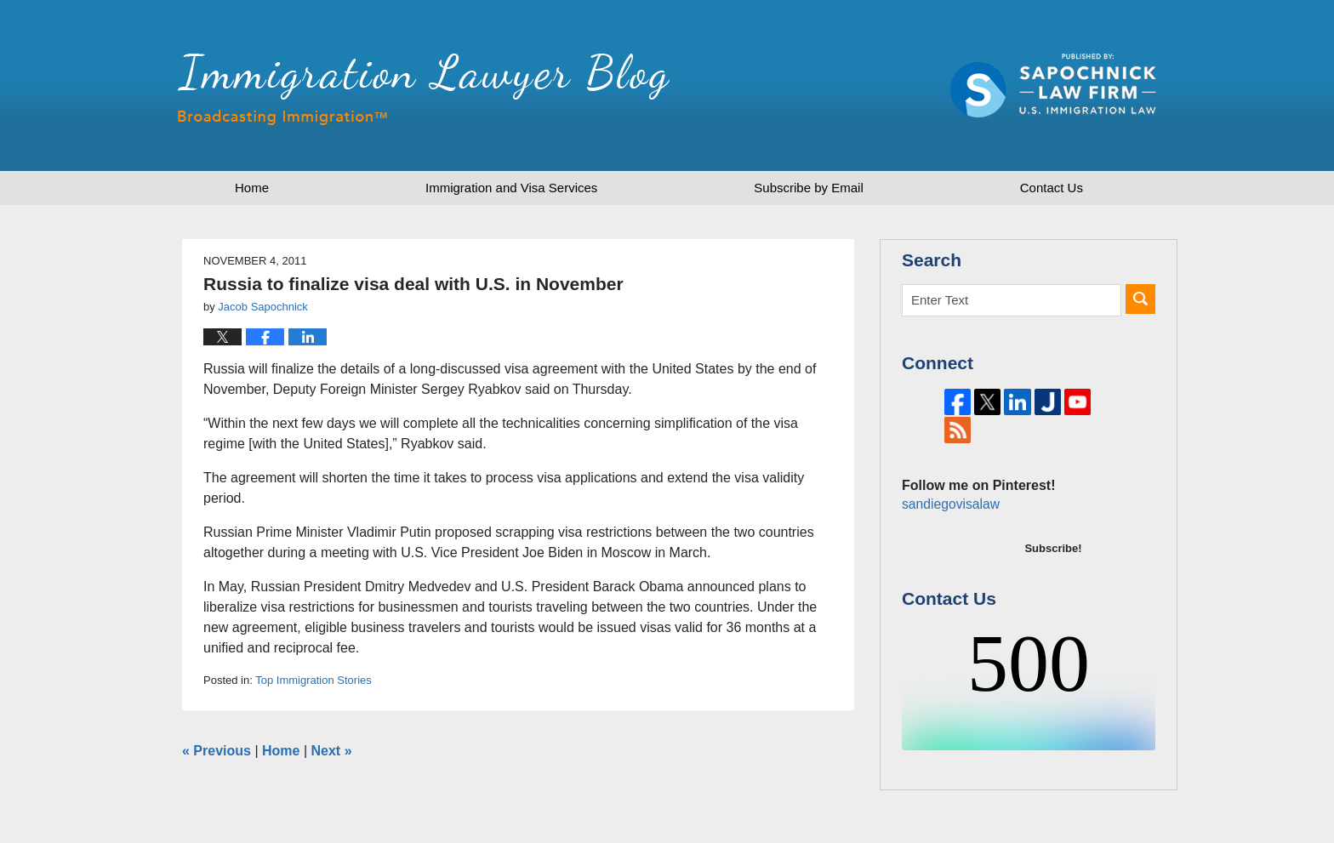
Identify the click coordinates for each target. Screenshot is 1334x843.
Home (252, 187)
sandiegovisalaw (948, 530)
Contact (1051, 187)
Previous (216, 750)
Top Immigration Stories (313, 680)
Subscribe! (1052, 574)
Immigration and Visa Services (511, 187)
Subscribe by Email (808, 187)
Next (331, 750)
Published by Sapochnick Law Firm (1053, 85)
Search (1140, 299)
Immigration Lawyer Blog (424, 89)
